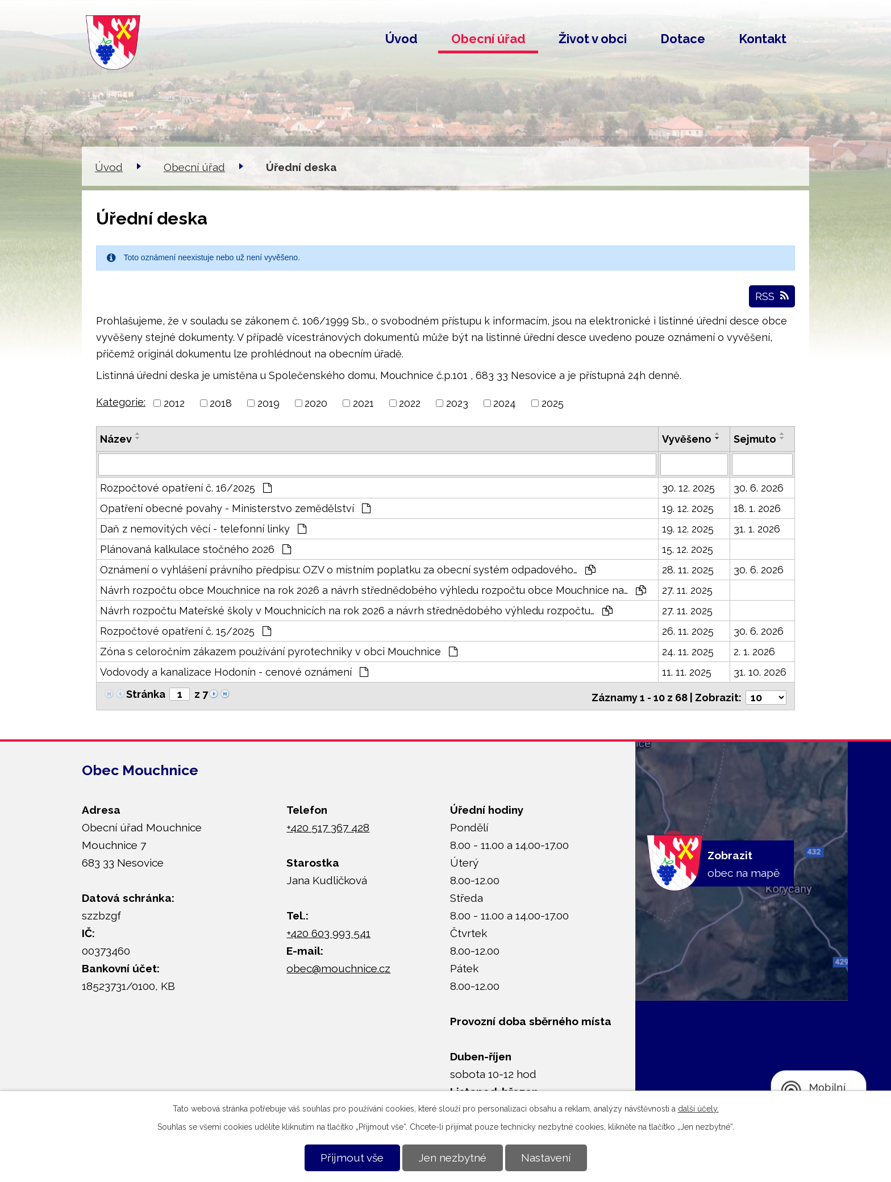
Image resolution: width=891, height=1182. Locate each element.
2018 (221, 403)
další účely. (698, 1108)
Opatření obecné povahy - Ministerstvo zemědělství (235, 508)
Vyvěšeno (686, 439)
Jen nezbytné (452, 1157)
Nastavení (546, 1157)
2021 (363, 403)
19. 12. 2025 (688, 508)
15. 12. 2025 (687, 549)
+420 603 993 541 (328, 929)
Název (116, 439)
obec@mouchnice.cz (338, 965)
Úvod (401, 38)
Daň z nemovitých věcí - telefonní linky (203, 528)
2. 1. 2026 (754, 651)
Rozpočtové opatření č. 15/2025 (185, 630)
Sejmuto (755, 439)
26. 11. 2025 (688, 630)
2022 (409, 403)
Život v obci (593, 38)
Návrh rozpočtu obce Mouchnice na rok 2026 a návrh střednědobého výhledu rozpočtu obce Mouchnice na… (373, 590)
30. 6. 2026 (759, 487)
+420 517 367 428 (327, 824)
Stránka (145, 694)
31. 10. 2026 (760, 671)
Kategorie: (120, 402)
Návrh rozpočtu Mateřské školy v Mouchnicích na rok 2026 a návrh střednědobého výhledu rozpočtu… (356, 610)
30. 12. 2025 (688, 487)
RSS (772, 296)
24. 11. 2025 (688, 651)
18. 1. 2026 (757, 508)
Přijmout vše (352, 1157)
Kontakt (762, 38)
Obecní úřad (488, 38)
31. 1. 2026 (757, 528)
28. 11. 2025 (688, 569)
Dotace (682, 38)
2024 (504, 403)
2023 (457, 403)
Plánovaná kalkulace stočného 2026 (195, 549)
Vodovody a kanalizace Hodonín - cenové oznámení (234, 671)
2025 (553, 403)
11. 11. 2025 (686, 671)
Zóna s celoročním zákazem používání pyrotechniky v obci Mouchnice (278, 651)
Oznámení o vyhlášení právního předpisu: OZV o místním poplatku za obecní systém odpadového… (348, 569)
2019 (268, 403)
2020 (316, 403)
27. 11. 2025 (687, 590)
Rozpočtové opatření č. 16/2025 (186, 487)
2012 (174, 403)
